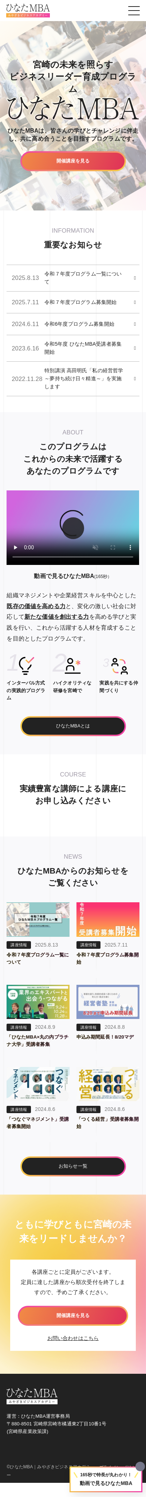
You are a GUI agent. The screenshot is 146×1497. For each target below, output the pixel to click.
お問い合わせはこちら (73, 1352)
